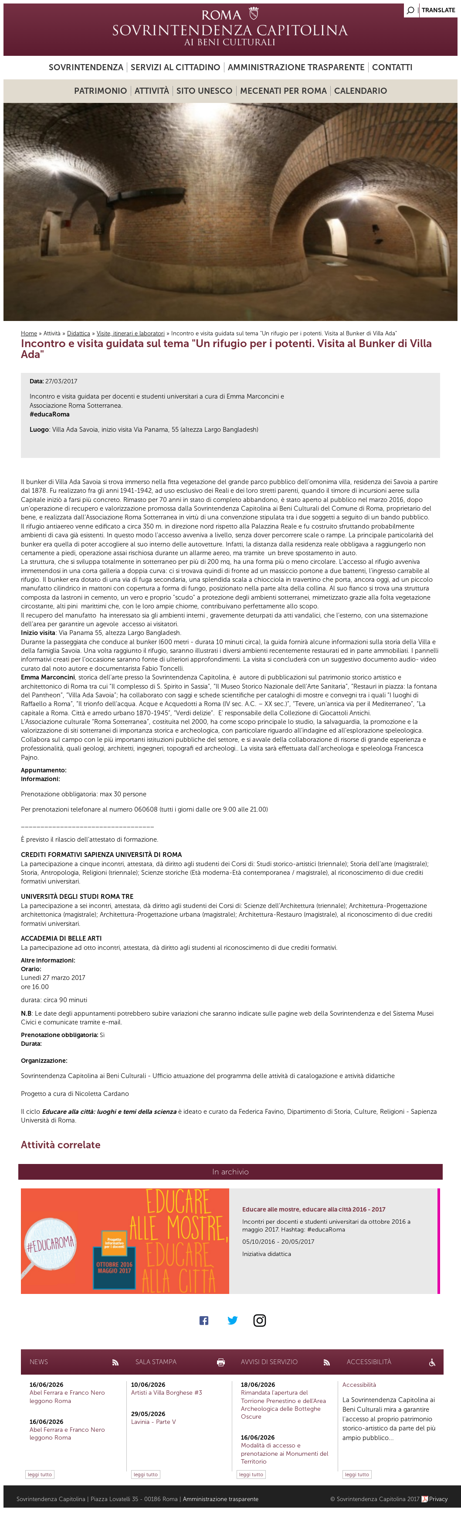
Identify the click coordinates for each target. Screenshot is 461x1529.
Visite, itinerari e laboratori (131, 333)
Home (29, 333)
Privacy (438, 1499)
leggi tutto (40, 1474)
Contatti (392, 67)
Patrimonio (100, 91)
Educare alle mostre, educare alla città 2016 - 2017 (314, 1209)
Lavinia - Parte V (153, 1422)
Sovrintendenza (86, 67)
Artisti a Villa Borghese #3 (166, 1392)
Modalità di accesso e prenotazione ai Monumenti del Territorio (284, 1453)
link (433, 1284)
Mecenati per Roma (283, 91)
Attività (152, 91)
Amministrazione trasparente (296, 67)
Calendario (360, 91)
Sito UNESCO (204, 91)
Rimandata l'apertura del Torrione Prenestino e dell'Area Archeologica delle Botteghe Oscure (283, 1404)
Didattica (78, 333)
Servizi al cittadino (175, 67)
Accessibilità (359, 1385)
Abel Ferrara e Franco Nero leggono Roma (67, 1396)
